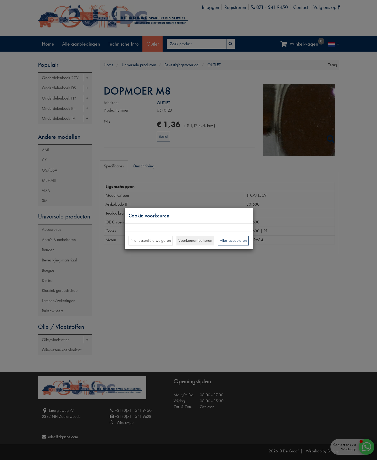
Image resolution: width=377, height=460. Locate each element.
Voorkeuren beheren (195, 240)
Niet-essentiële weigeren (150, 240)
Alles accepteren (233, 240)
